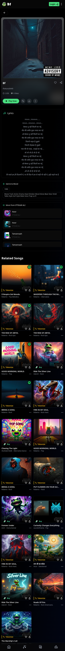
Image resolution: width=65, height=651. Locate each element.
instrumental (11, 528)
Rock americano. (47, 605)
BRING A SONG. (8, 410)
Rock (42, 374)
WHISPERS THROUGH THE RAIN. (47, 294)
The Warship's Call (9, 641)
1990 (6, 189)
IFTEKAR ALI (16, 215)
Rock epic (12, 335)
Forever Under (8, 525)
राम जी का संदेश (39, 564)
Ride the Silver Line (42, 371)
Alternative (45, 297)
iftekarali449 (8, 88)
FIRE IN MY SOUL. (41, 410)
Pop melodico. (14, 297)
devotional (43, 566)
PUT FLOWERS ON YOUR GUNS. (47, 487)
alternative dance (20, 451)
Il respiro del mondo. (11, 294)
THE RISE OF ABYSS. (10, 333)
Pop (10, 374)
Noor (14, 211)
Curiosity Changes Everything (46, 525)
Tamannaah (17, 234)
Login (54, 4)
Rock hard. (45, 412)
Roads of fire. (40, 602)
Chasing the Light (9, 448)
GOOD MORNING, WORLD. (13, 371)
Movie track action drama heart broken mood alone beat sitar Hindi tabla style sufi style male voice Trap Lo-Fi (30, 195)
